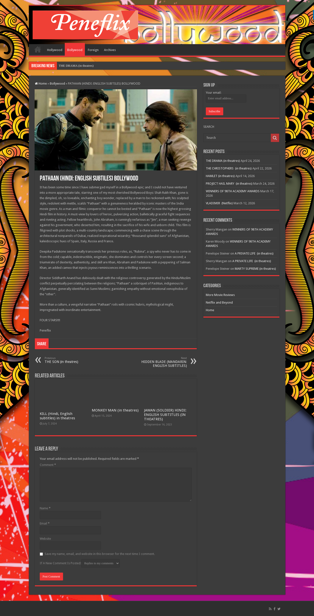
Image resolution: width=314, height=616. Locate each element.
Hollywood (54, 50)
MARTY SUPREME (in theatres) (255, 268)
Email (45, 523)
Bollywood (74, 50)
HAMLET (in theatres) (220, 176)
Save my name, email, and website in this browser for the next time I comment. (100, 554)
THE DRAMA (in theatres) (76, 65)
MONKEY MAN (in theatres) (115, 410)
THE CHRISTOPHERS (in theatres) (229, 168)
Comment (48, 465)
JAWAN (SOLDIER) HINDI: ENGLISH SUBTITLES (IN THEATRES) (165, 414)
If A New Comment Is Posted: (80, 563)
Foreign (93, 50)
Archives (110, 50)
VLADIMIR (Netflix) (219, 203)
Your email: (213, 92)
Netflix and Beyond (219, 302)
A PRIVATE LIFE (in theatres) (254, 253)
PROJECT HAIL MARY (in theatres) (229, 183)
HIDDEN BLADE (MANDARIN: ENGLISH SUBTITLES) (162, 362)
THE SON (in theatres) (70, 360)
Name (45, 508)
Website (45, 538)
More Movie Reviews (220, 295)
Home (37, 49)
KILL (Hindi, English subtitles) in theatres (57, 415)
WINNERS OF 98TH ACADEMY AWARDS (233, 191)
